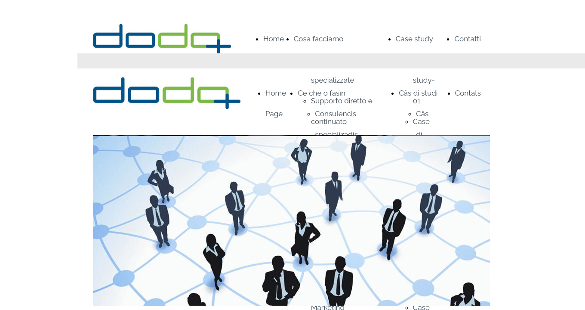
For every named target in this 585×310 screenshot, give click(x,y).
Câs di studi (418, 93)
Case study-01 (424, 80)
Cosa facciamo (319, 38)
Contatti (467, 38)
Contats (468, 93)
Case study (414, 38)
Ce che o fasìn (321, 93)
